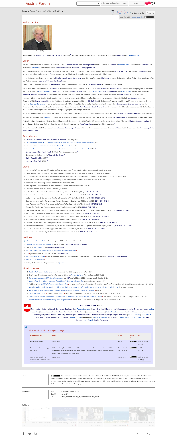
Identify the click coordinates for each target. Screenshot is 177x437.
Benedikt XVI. (48, 117)
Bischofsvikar (93, 101)
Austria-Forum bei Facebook (23, 434)
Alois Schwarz (139, 317)
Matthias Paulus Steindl (76, 312)
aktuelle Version (138, 17)
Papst (52, 88)
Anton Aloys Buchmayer (115, 312)
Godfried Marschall (84, 315)
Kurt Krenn (112, 317)
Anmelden (150, 13)
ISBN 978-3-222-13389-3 (96, 229)
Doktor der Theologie (79, 67)
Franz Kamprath (134, 315)
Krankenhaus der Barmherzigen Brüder (66, 128)
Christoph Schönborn (37, 104)
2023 (62, 55)
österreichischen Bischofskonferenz (128, 104)
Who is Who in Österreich (35, 260)
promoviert (91, 67)
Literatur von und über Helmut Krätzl (39, 244)
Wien (52, 55)
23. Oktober (40, 55)
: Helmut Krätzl (36, 241)
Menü (136, 3)
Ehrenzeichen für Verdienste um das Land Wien (55, 146)
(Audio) (62, 263)
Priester (85, 64)
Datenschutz (141, 434)
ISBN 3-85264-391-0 (91, 192)
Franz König (35, 67)
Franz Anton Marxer (84, 309)
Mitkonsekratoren (109, 91)
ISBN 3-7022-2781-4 (89, 207)
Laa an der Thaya (54, 85)
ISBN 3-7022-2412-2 (95, 204)
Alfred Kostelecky (100, 317)
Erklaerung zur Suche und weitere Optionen (114, 3)
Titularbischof (101, 88)
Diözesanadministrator (43, 101)
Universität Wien (62, 67)
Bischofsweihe (76, 91)
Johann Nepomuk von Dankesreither (53, 312)
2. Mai (58, 55)
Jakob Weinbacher (52, 317)
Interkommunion (142, 121)
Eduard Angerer (38, 315)
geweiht (91, 64)
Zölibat (130, 121)
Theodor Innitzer (72, 64)
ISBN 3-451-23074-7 (94, 195)
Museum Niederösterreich (117, 256)
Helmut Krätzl (87, 317)
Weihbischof (119, 55)
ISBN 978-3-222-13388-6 (123, 225)
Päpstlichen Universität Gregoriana (68, 78)
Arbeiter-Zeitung (77, 275)
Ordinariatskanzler (94, 85)
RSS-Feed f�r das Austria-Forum (36, 434)
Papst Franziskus (86, 124)
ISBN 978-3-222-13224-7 (120, 210)
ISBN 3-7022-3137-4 (92, 213)
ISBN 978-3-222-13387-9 (108, 222)
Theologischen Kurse (55, 155)
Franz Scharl (88, 320)
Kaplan (113, 64)
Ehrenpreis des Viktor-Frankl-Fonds (38, 152)
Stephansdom (57, 91)
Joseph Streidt (39, 317)
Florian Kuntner (44, 91)
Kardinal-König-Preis (33, 161)
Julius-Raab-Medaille (34, 158)
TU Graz (150, 3)
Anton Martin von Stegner (139, 309)
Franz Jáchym (146, 315)
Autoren (123, 376)
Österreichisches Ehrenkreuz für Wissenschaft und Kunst (46, 139)
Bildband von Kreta (119, 425)
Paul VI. (57, 88)
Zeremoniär (145, 64)
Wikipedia (91, 376)
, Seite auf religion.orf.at (56, 281)
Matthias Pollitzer (131, 312)
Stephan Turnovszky (120, 117)
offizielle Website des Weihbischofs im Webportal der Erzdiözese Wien (51, 250)
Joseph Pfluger (112, 315)
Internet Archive (62, 253)
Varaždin (142, 71)
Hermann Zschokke (99, 315)
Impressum (151, 434)
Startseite (24, 4)
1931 (46, 55)
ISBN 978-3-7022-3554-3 (88, 232)
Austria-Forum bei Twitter (30, 434)
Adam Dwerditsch (98, 309)
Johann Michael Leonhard (95, 312)
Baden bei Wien (124, 64)
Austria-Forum (38, 3)
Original (61, 293)
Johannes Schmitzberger (40, 309)
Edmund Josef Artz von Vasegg (117, 309)
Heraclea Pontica (116, 88)
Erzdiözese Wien (133, 55)
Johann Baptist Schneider (54, 315)
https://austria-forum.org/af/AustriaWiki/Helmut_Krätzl (80, 397)
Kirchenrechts (106, 78)
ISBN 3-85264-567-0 (98, 198)
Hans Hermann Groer (134, 98)
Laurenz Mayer (70, 315)
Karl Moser (64, 317)
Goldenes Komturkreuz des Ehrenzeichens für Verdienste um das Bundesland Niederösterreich (60, 143)
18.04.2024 (116, 376)
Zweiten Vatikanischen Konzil (128, 113)
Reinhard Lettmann (30, 94)
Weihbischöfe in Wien (88, 305)
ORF (27, 253)
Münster (43, 94)
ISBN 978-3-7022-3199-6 (100, 216)
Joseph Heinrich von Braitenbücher (63, 309)
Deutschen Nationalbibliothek (76, 244)
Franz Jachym (126, 91)
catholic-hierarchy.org (55, 247)
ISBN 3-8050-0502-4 (102, 201)
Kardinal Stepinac (120, 71)
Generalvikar (124, 94)
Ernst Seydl (123, 315)
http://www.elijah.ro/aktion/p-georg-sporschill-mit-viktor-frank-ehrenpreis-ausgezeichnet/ (62, 290)
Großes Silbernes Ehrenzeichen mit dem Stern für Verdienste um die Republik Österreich (57, 149)
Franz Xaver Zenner (146, 312)
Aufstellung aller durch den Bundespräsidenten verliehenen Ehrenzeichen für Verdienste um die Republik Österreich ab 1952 (73, 287)
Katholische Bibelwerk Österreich (92, 107)
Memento (34, 253)
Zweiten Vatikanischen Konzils (51, 81)
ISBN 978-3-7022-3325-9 (90, 219)
